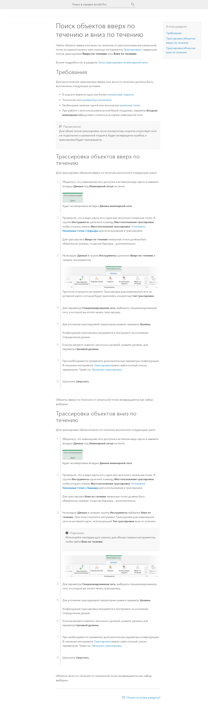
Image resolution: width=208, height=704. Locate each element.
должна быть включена (96, 100)
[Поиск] (133, 4)
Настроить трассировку (107, 369)
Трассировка (102, 365)
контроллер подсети (120, 94)
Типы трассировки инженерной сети (123, 62)
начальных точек (130, 105)
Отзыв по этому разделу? (143, 697)
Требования (173, 33)
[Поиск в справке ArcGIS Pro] (101, 4)
